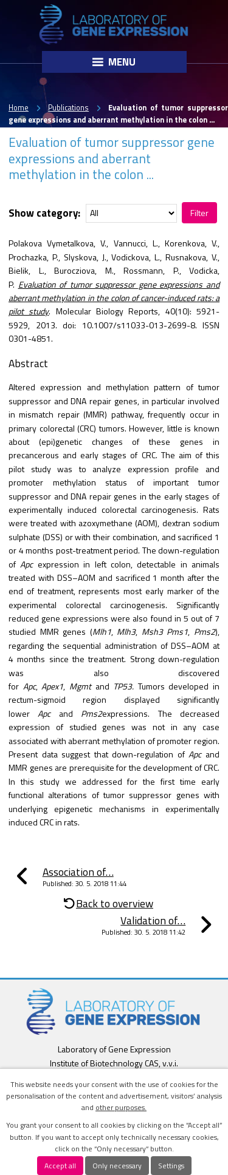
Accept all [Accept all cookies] (60, 1165)
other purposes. (121, 1107)
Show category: (44, 212)
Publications (68, 107)
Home (19, 107)
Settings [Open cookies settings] (171, 1165)
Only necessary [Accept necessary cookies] (117, 1165)
